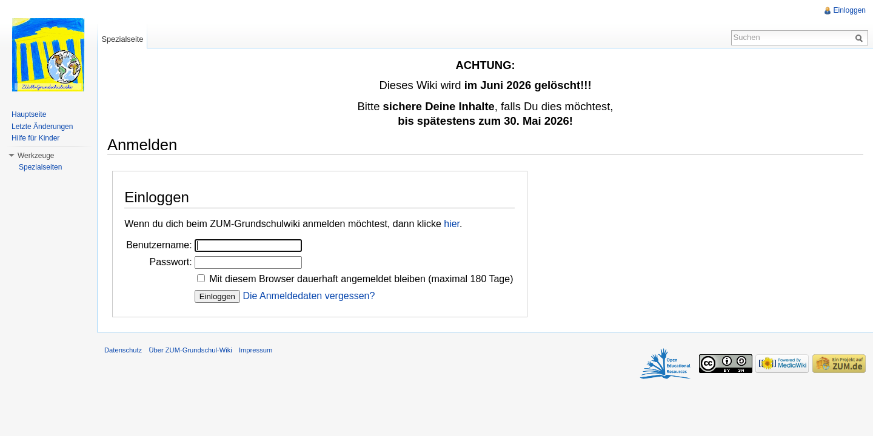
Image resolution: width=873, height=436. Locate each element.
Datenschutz (123, 350)
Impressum (255, 350)
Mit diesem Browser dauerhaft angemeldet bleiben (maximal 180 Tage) (361, 279)
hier (452, 224)
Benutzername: (159, 245)
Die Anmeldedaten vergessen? (308, 296)
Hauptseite (29, 114)
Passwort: (170, 262)
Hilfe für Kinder (35, 138)
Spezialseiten (40, 167)
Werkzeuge (36, 155)
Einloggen (850, 10)
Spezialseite (122, 39)
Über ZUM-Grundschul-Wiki (190, 350)
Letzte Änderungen (42, 126)
